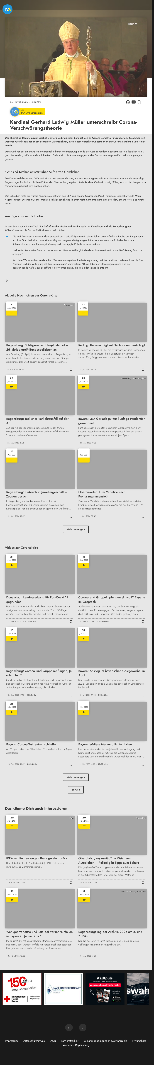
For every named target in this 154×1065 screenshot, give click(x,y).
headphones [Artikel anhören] (128, 102)
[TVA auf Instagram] (82, 1027)
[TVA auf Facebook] (69, 1027)
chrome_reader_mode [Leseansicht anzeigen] (133, 102)
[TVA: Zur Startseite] (7, 9)
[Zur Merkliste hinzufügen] (139, 101)
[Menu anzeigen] (148, 5)
